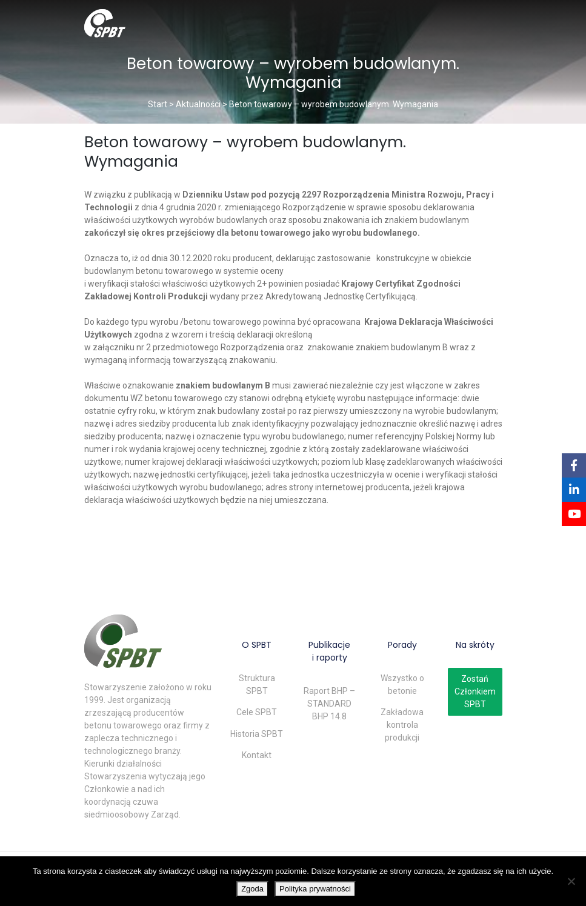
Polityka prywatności (315, 888)
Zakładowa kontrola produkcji (402, 724)
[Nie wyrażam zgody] (571, 881)
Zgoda (252, 888)
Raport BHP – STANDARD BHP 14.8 (329, 703)
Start (157, 104)
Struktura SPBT (257, 684)
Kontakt (256, 755)
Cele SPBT (256, 712)
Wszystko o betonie (402, 684)
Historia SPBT (256, 734)
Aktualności (198, 104)
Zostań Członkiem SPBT (475, 691)
